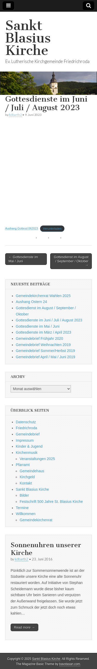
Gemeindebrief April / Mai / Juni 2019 (45, 357)
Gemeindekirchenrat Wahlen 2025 (43, 296)
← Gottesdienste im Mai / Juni (23, 259)
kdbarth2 (15, 115)
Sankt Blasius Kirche (28, 38)
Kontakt (26, 483)
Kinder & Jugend (29, 446)
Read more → (24, 627)
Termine (22, 508)
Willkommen (25, 514)
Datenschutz (26, 422)
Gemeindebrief (28, 434)
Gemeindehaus (32, 471)
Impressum (25, 440)
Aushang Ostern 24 (31, 302)
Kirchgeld (27, 477)
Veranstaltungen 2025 (37, 459)
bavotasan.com (69, 664)
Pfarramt (23, 465)
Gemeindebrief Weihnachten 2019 (43, 345)
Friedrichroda (26, 428)
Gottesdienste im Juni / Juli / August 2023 (49, 320)
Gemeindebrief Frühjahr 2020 (39, 338)
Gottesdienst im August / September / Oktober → (71, 261)
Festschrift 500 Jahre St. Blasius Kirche (51, 501)
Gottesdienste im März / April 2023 (43, 332)
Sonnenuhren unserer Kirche (46, 549)
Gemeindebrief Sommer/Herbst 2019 (45, 351)
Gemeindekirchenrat (36, 520)
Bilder (24, 495)
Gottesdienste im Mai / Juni (37, 326)
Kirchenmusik (27, 452)
